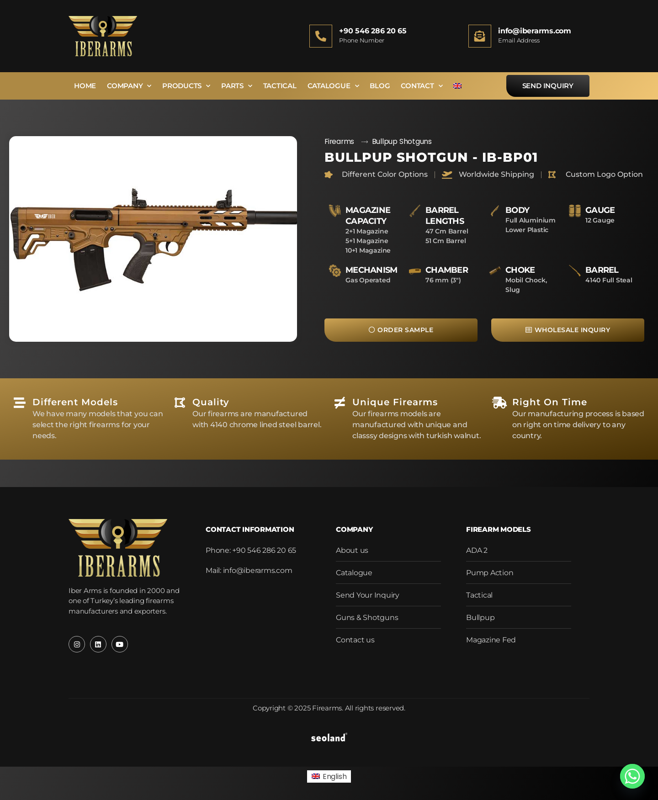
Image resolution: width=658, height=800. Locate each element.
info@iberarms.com (534, 30)
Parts (236, 86)
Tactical (280, 85)
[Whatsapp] (632, 776)
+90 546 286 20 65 (373, 30)
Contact (421, 86)
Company (129, 86)
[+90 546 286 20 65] (320, 36)
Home (85, 85)
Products (186, 86)
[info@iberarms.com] (479, 36)
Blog (380, 85)
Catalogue (333, 86)
